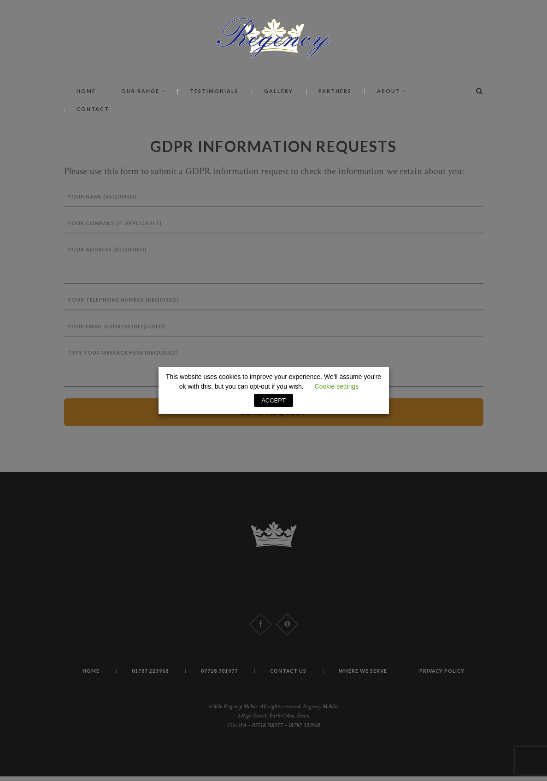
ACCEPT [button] (273, 400)
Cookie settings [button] (337, 386)
